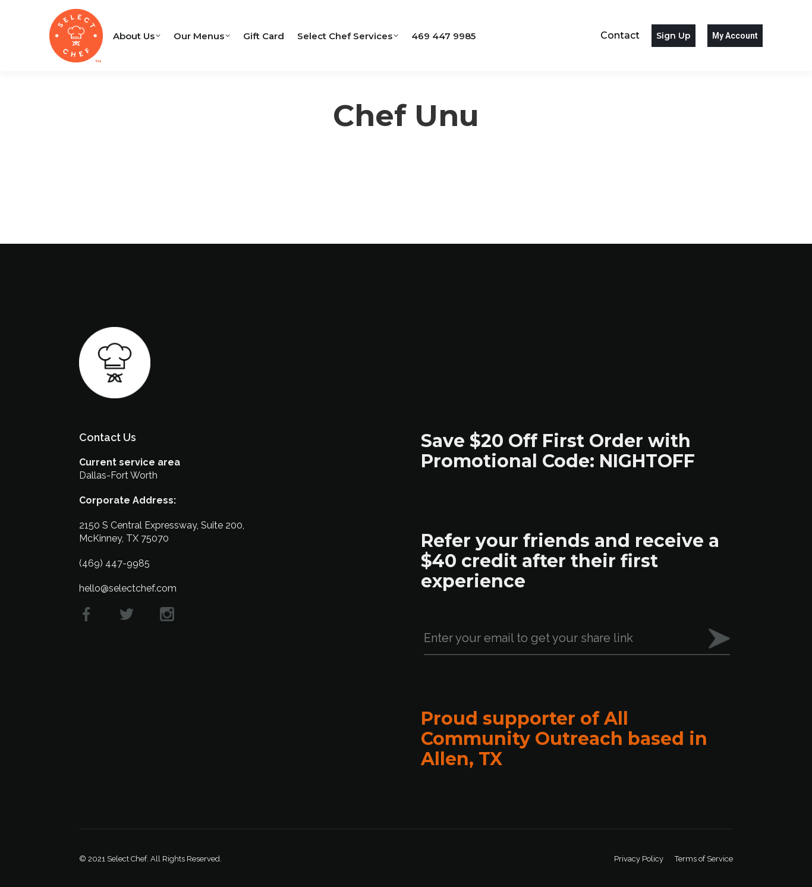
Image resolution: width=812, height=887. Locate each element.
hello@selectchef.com (128, 588)
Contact (620, 35)
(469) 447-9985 (114, 563)
